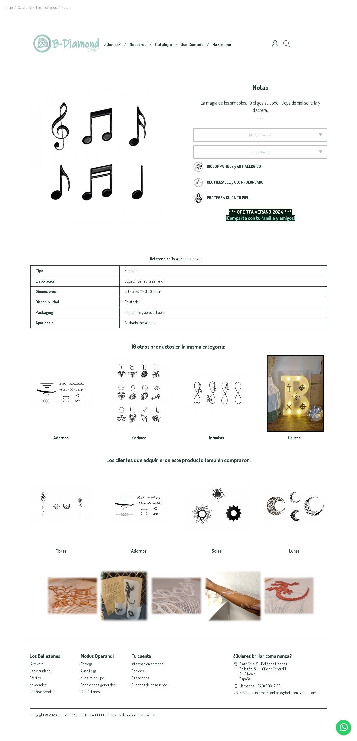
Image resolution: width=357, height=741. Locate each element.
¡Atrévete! (37, 664)
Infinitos (216, 437)
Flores (61, 551)
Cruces (294, 437)
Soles (217, 551)
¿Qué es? (112, 44)
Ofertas (35, 677)
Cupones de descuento (149, 684)
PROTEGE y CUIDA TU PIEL (228, 197)
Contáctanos (90, 691)
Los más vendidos (43, 691)
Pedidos (137, 670)
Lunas (294, 551)
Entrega (87, 664)
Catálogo (163, 44)
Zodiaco (138, 437)
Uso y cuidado (40, 670)
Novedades (38, 684)
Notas (254, 134)
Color (254, 151)
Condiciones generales (98, 684)
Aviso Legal (89, 670)
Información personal (147, 664)
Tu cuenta (141, 656)
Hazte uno (221, 44)
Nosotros (138, 44)
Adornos (61, 437)
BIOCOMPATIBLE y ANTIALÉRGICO (234, 166)
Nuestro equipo (92, 677)
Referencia (159, 258)
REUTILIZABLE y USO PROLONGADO (235, 182)
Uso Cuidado (192, 44)
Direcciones (140, 677)
